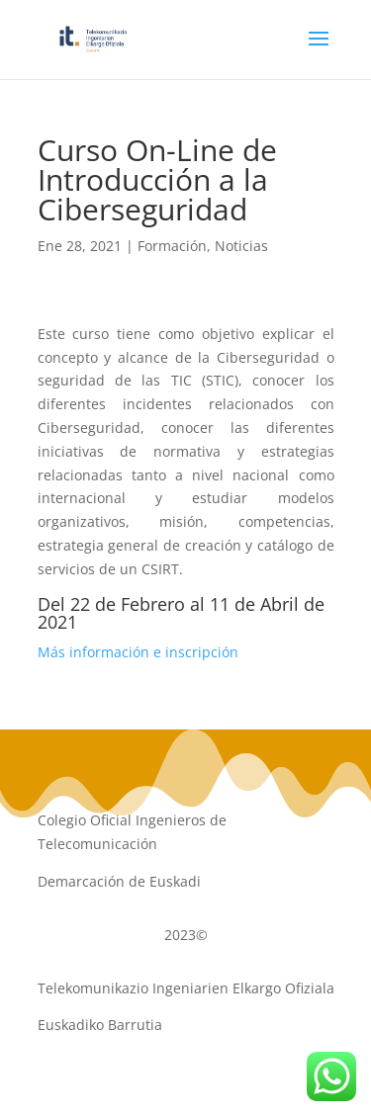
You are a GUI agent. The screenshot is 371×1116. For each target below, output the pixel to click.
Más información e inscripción (138, 652)
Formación (172, 245)
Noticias (241, 245)
